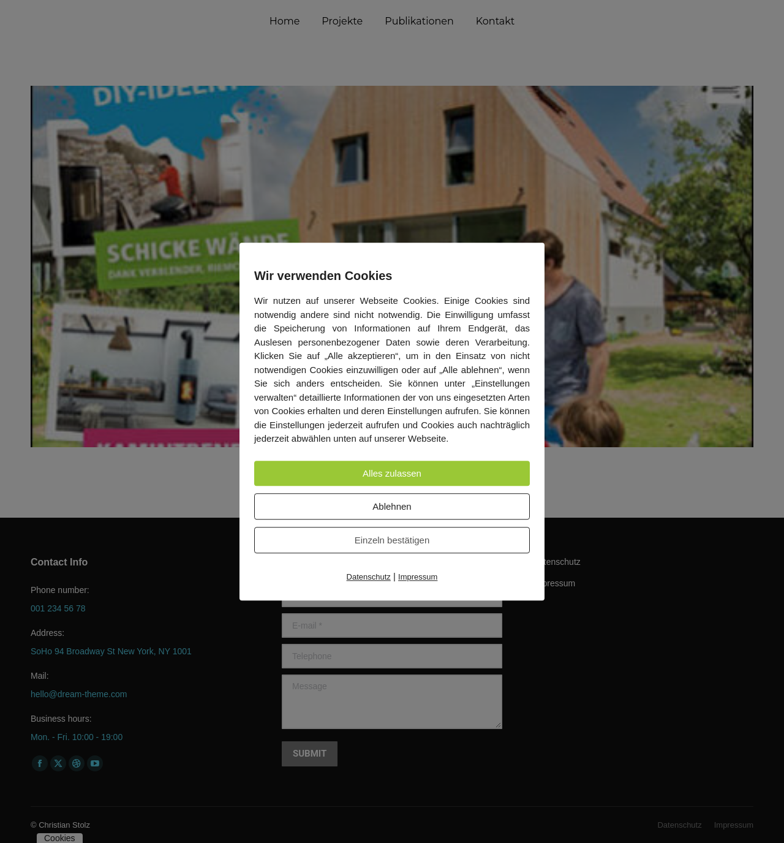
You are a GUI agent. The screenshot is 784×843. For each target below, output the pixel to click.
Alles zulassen (392, 473)
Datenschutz (369, 576)
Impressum (417, 576)
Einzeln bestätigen (392, 540)
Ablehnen (391, 506)
